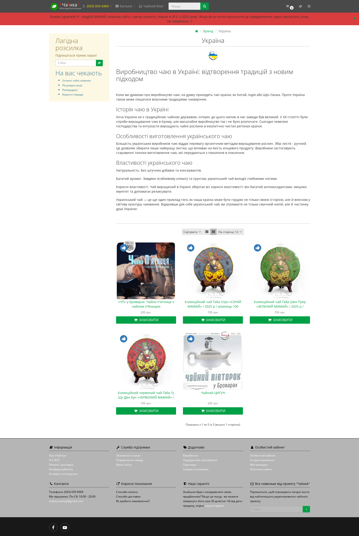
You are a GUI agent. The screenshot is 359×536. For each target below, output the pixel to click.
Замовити (146, 319)
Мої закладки (259, 465)
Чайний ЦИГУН (213, 393)
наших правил (214, 506)
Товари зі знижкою (196, 469)
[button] (289, 6)
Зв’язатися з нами (128, 455)
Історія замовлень (262, 460)
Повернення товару (129, 460)
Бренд (208, 31)
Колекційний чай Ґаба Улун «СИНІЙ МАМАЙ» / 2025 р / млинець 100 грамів (213, 306)
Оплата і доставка (61, 465)
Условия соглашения (63, 474)
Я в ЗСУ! (54, 460)
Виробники (190, 455)
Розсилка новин (261, 469)
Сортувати (192, 232)
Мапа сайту (124, 465)
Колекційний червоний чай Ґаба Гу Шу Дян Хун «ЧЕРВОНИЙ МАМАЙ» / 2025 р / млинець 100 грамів (146, 397)
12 (230, 232)
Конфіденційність (61, 469)
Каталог (125, 6)
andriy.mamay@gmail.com (66, 501)
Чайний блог (150, 6)
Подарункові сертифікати (200, 460)
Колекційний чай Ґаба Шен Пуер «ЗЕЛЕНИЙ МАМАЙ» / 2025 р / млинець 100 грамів (280, 306)
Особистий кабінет (263, 455)
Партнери (189, 465)
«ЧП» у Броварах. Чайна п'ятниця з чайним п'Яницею (146, 304)
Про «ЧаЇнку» (57, 455)
